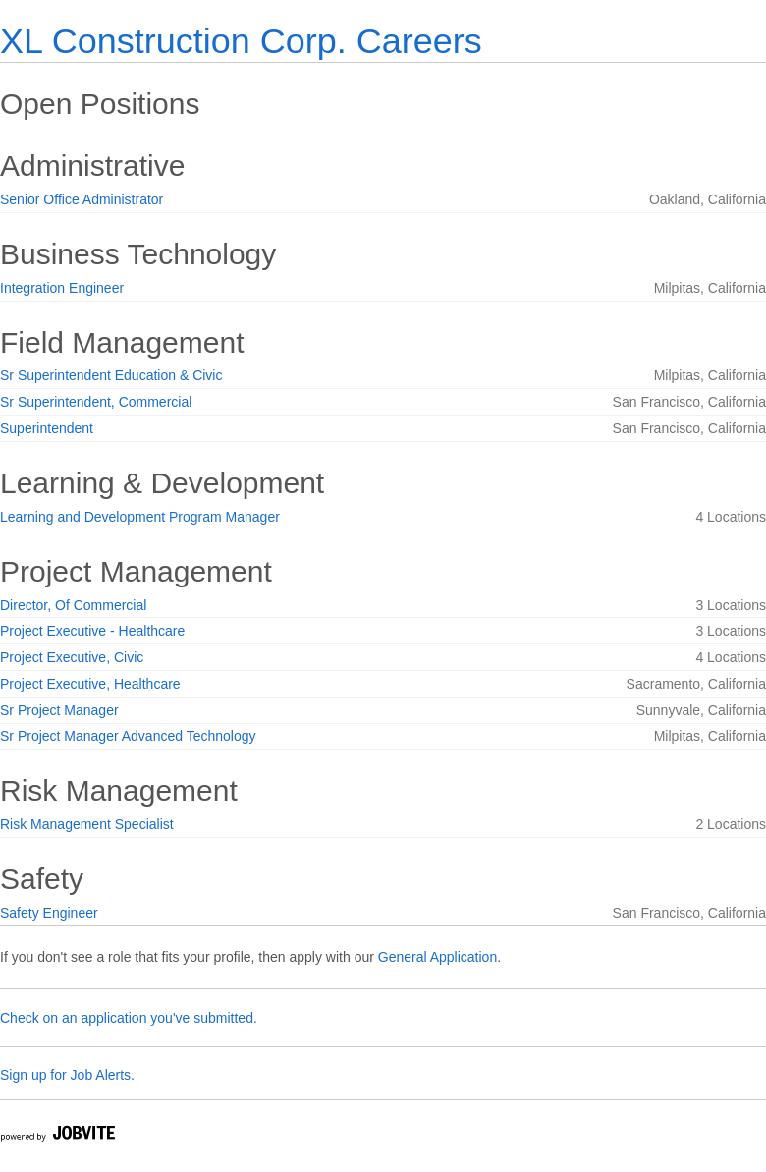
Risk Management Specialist (87, 824)
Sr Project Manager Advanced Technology (127, 736)
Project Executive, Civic (71, 657)
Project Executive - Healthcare (92, 631)
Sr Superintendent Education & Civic (111, 375)
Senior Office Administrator (81, 199)
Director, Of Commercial (73, 605)
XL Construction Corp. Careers (241, 41)
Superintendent (46, 428)
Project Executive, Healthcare (90, 684)
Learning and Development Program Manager (140, 517)
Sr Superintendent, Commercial (96, 402)
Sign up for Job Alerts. (67, 1075)
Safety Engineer (49, 913)
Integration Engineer (62, 288)
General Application (437, 957)
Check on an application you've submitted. (128, 1018)
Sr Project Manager (59, 710)
